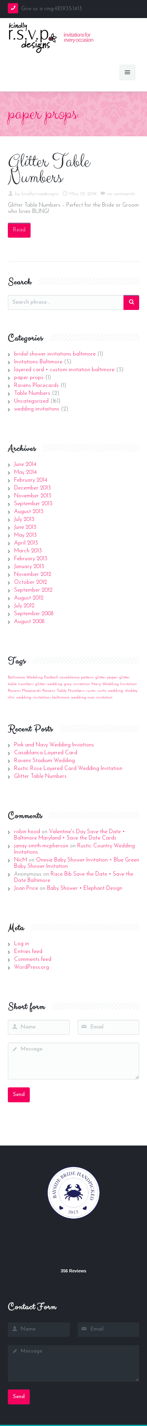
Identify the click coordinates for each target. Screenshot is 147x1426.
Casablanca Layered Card (45, 753)
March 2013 (28, 551)
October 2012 (30, 582)
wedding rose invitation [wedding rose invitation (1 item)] (92, 697)
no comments (121, 193)
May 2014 (25, 472)
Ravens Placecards (36, 386)
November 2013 (32, 496)
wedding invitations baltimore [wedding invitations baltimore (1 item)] (42, 697)
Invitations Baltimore (38, 362)
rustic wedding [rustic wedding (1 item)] (110, 691)
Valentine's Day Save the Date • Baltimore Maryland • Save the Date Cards (69, 835)
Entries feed (28, 952)
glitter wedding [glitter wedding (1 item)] (48, 684)
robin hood (27, 832)
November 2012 (32, 574)
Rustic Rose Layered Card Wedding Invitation (68, 769)
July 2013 (24, 519)
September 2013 (33, 504)
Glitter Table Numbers (48, 170)
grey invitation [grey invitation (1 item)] (77, 684)
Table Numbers (32, 393)
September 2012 (33, 590)
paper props (29, 378)
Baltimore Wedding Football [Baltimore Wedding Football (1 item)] (33, 677)
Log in (21, 944)
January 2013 (29, 567)
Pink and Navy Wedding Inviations (54, 745)
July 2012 (24, 606)
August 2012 (29, 598)
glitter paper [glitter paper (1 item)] (106, 677)
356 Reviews (73, 1270)
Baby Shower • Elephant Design (84, 888)
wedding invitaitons (36, 409)
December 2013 (32, 488)
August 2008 (29, 622)
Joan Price (26, 888)
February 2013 (30, 559)
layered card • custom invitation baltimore (64, 370)
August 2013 (29, 512)
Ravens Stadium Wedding (44, 761)
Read (19, 230)
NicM (20, 860)
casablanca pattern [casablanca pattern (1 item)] (77, 677)
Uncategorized (31, 401)
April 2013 (26, 543)
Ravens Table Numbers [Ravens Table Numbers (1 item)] (63, 691)
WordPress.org (31, 967)
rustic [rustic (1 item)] (91, 691)
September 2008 (33, 614)
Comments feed (32, 959)
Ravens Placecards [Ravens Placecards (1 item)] (24, 691)
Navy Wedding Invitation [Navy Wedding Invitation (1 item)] (114, 684)
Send (19, 1095)
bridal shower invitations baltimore (55, 354)
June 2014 (25, 464)
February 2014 (30, 480)
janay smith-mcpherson (41, 846)
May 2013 (25, 535)
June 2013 (25, 527)
